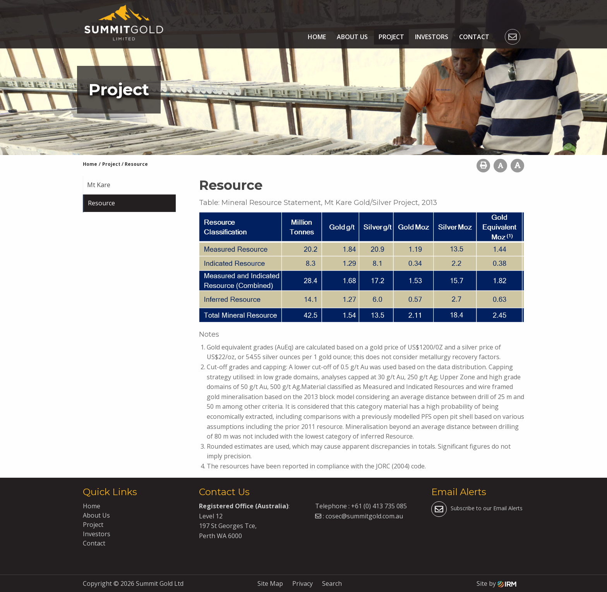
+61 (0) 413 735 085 (379, 506)
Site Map (270, 583)
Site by (496, 583)
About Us (352, 37)
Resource (101, 203)
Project (391, 37)
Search (332, 583)
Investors (431, 37)
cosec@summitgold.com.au (364, 516)
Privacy (302, 583)
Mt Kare (98, 185)
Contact (474, 37)
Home (317, 37)
